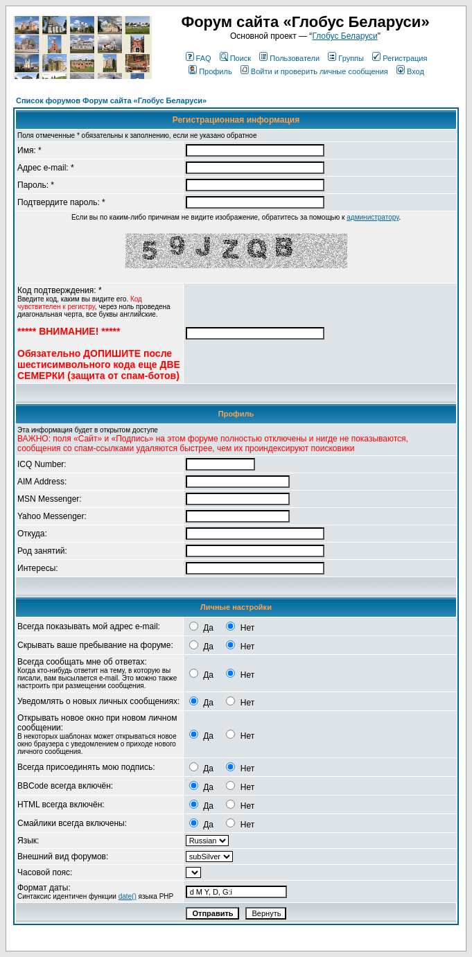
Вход (410, 71)
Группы (346, 58)
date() (128, 896)
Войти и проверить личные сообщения (314, 71)
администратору (373, 217)
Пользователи (289, 58)
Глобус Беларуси (344, 36)
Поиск (235, 58)
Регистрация (399, 58)
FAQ (198, 58)
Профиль (210, 71)
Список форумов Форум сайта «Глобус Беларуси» (111, 100)
